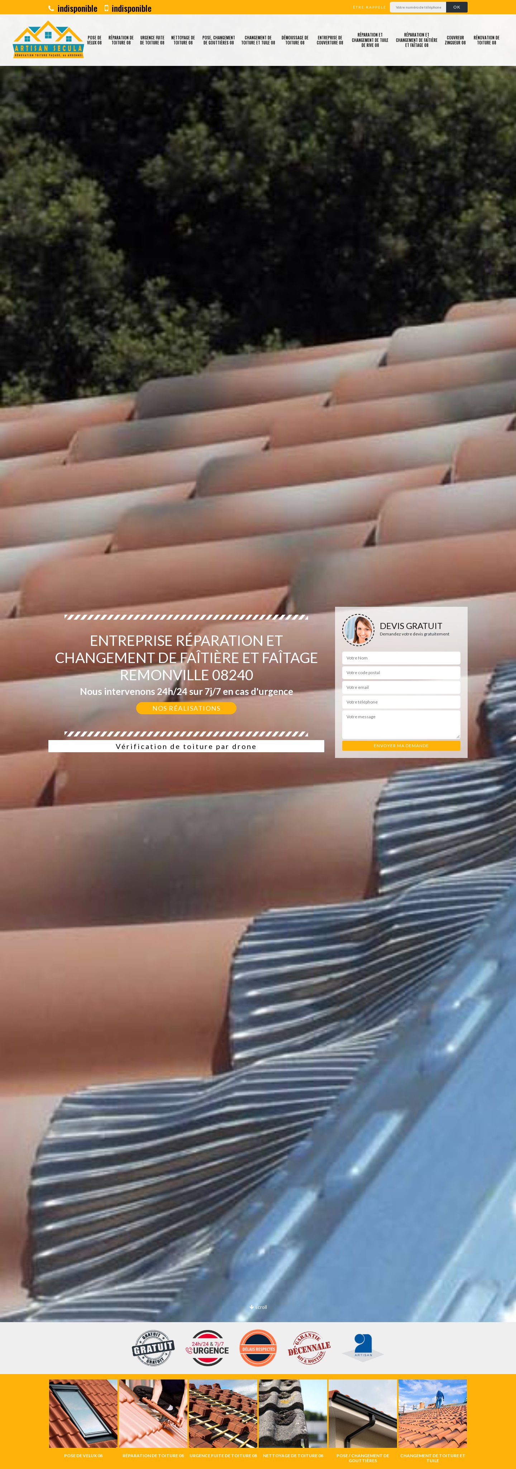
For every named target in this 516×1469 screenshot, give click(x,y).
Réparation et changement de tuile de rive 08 (370, 40)
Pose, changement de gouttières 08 (218, 40)
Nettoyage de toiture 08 (183, 40)
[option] (83, 1418)
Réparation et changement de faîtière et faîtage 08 (417, 40)
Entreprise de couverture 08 (330, 40)
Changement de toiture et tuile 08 (258, 40)
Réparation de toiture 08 (121, 40)
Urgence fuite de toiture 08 (152, 40)
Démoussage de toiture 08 (295, 40)
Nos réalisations (186, 708)
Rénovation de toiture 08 (487, 40)
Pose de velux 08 (94, 40)
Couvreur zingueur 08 (455, 40)
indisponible (72, 7)
